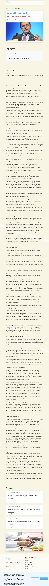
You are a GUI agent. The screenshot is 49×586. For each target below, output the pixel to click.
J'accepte (44, 578)
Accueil (7, 8)
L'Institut (27, 560)
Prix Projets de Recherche (30, 564)
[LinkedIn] (7, 569)
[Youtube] (10, 569)
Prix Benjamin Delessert (14, 8)
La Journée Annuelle (29, 562)
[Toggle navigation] (42, 2)
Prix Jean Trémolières (29, 568)
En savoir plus (35, 578)
